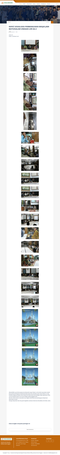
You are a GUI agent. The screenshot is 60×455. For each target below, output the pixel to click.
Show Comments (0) (30, 429)
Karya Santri (29, 3)
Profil (24, 3)
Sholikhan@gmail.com (52, 452)
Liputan (38, 3)
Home (20, 3)
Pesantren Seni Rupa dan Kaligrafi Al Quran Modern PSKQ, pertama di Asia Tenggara (27, 452)
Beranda (9, 22)
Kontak (48, 3)
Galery (34, 3)
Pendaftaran (43, 3)
